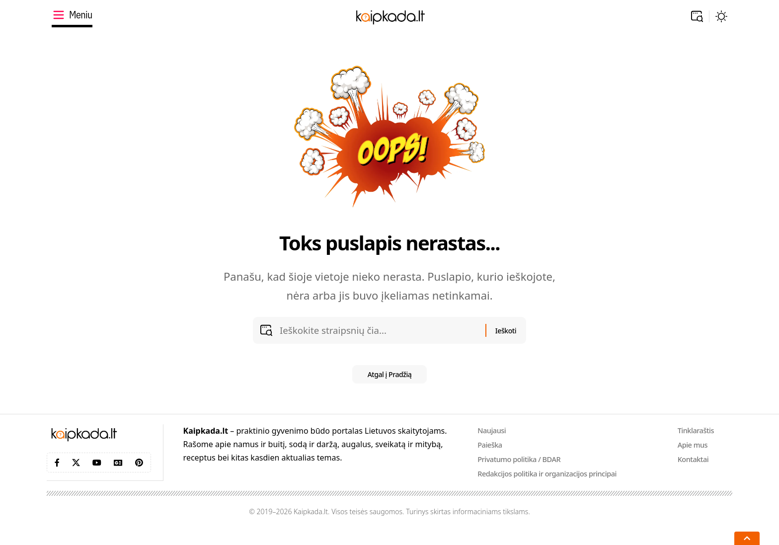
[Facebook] (57, 474)
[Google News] (118, 474)
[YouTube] (97, 474)
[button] (697, 16)
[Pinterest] (139, 474)
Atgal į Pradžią (389, 385)
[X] (76, 474)
